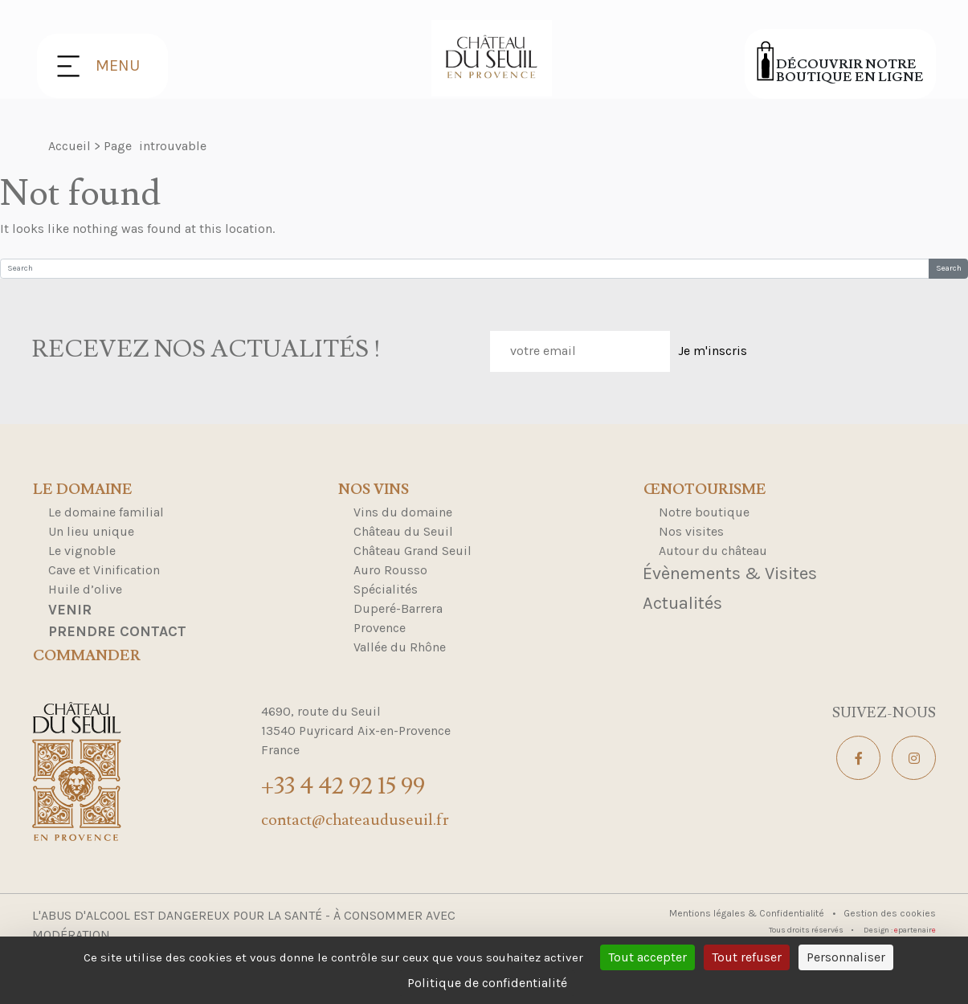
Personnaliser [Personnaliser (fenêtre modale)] (846, 957)
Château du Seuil (403, 531)
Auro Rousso (390, 570)
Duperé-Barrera (398, 608)
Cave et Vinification (104, 570)
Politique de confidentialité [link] (487, 982)
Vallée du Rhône (399, 647)
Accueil (69, 145)
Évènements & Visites (730, 573)
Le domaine (83, 490)
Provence (379, 627)
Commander (87, 656)
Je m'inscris (712, 350)
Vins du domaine (402, 512)
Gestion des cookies (889, 913)
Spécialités (385, 589)
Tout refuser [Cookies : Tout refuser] (747, 957)
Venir (70, 609)
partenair (915, 930)
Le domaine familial (106, 512)
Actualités (682, 603)
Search (949, 268)
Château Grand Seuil (412, 550)
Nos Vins (373, 490)
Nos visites (691, 531)
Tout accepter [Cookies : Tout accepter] (647, 957)
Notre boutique (704, 512)
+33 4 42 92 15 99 (343, 786)
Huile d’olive (85, 589)
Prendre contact (117, 631)
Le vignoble (82, 550)
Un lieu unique (91, 531)
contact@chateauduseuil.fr (355, 820)
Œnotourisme (704, 490)
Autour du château (713, 550)
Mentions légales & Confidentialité (748, 913)
